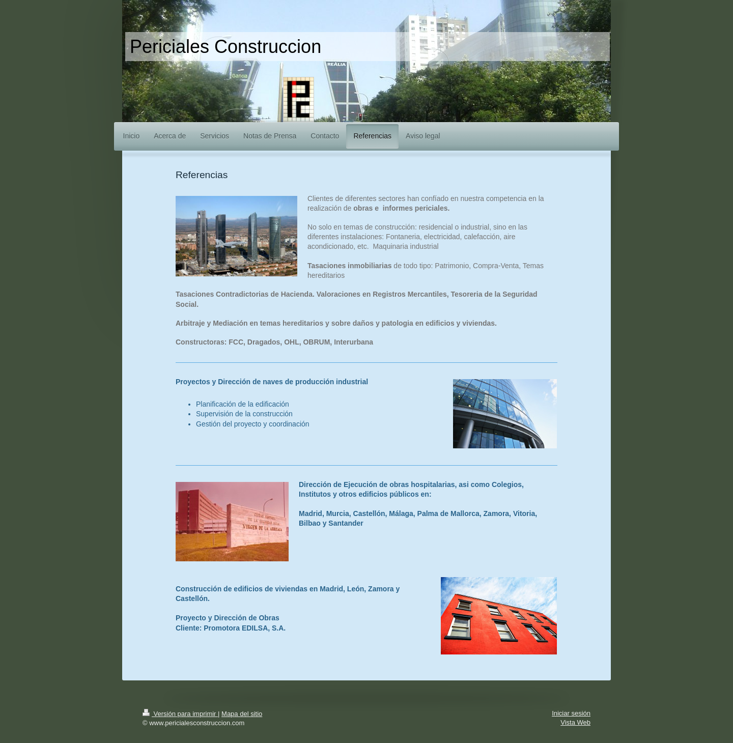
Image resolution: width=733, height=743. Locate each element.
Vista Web (575, 722)
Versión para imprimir (180, 714)
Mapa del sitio (241, 714)
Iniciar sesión (571, 713)
